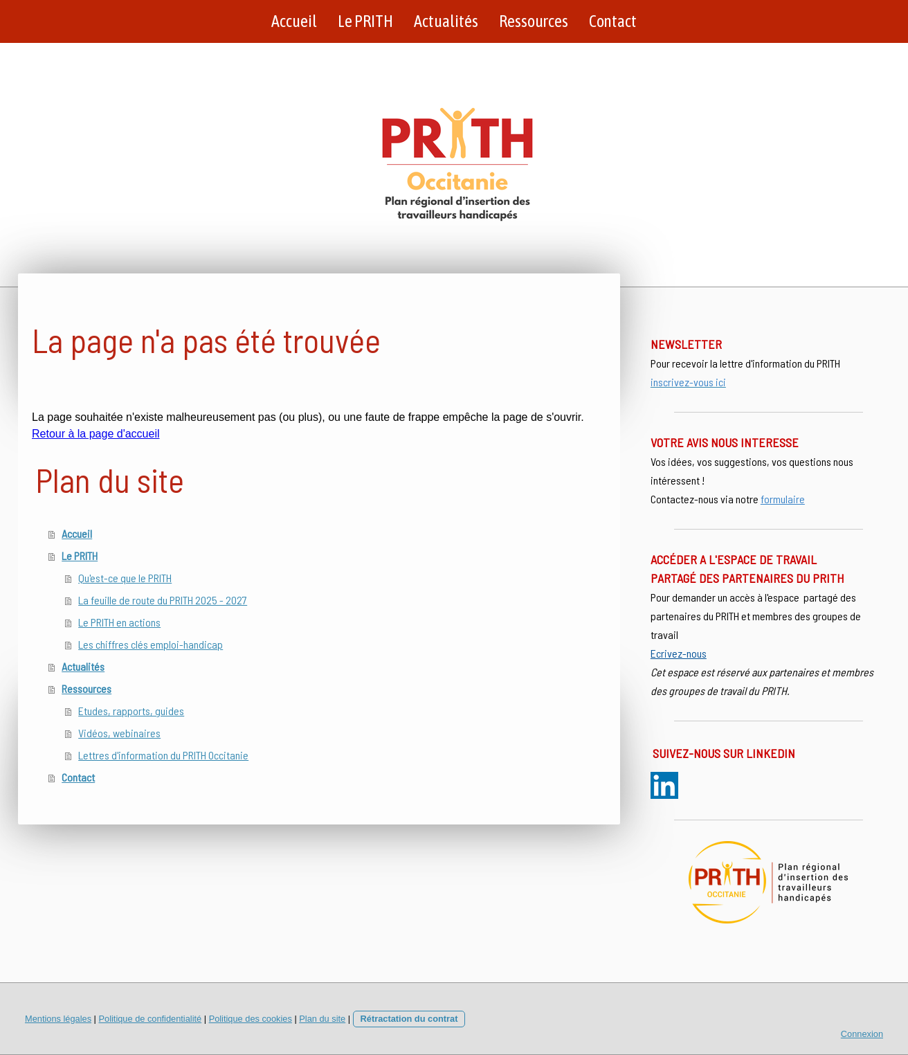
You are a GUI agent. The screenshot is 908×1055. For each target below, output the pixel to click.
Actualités (446, 21)
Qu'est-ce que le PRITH (125, 577)
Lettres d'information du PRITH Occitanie (163, 754)
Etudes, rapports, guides (131, 710)
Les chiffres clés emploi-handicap (150, 644)
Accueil (294, 21)
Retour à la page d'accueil (96, 434)
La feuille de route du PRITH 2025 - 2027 (162, 599)
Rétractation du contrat (409, 1018)
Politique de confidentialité (149, 1018)
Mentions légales (58, 1018)
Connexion (862, 1034)
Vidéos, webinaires (119, 732)
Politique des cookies (250, 1018)
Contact (613, 21)
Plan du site (322, 1018)
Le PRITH (365, 21)
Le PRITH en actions (119, 622)
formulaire (783, 498)
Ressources (533, 21)
